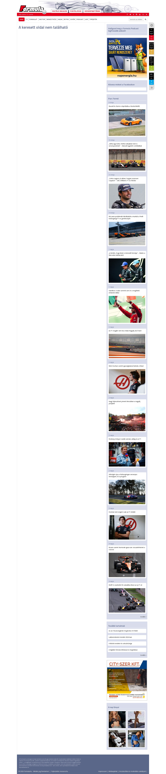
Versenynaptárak (92, 11)
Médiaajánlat (113, 771)
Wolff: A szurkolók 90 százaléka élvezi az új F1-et (127, 598)
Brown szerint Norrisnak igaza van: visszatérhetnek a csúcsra (127, 561)
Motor (42, 19)
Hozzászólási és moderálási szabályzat (132, 771)
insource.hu (64, 771)
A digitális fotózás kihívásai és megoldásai (123, 650)
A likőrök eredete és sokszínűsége (120, 643)
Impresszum (102, 771)
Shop (21, 19)
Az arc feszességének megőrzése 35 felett (123, 631)
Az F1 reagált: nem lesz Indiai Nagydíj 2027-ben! (127, 344)
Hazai (60, 19)
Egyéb (72, 19)
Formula (33, 19)
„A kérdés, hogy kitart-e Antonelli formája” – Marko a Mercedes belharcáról (127, 267)
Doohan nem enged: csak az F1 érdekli (127, 525)
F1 (27, 19)
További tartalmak (116, 625)
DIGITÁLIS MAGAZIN (59, 11)
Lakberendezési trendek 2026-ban (120, 637)
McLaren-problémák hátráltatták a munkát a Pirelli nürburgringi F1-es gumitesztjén (127, 230)
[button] (146, 14)
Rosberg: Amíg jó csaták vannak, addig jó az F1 (127, 452)
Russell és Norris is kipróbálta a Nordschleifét (127, 120)
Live (86, 19)
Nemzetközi (51, 19)
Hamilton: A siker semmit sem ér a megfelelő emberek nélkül (127, 306)
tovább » (143, 617)
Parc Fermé (113, 98)
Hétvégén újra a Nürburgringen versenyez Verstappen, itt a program (127, 488)
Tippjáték (93, 19)
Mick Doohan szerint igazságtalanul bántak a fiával (127, 379)
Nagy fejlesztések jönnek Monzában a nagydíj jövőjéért (127, 415)
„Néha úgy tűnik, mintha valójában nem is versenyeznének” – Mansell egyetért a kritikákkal (127, 157)
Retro (66, 19)
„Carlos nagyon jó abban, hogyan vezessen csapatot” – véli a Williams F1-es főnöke (127, 193)
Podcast (80, 19)
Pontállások (75, 11)
